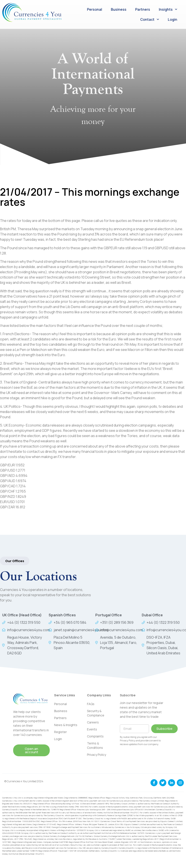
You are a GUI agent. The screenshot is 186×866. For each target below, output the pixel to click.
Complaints (95, 736)
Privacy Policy (96, 755)
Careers (93, 722)
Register (60, 732)
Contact (149, 19)
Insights (168, 9)
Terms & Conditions (95, 745)
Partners (142, 9)
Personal (94, 9)
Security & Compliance (95, 713)
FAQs (90, 704)
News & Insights (65, 725)
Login (172, 19)
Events (92, 729)
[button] (14, 561)
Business (118, 9)
